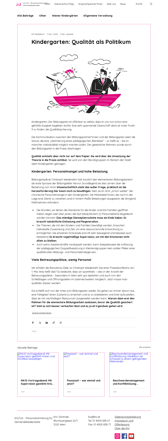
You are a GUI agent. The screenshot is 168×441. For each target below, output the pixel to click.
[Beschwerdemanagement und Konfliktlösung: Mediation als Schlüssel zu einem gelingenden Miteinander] (130, 364)
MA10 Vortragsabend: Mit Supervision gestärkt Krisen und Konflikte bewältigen (38, 382)
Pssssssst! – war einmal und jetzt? (83, 382)
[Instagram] (117, 436)
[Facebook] (124, 436)
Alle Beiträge (25, 15)
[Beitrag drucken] (60, 322)
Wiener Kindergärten (65, 15)
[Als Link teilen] (53, 322)
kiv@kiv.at (94, 416)
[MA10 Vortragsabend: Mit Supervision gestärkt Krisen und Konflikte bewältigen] (37, 364)
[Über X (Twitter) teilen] (39, 322)
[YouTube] (131, 436)
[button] (90, 4)
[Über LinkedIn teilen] (46, 322)
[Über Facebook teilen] (33, 322)
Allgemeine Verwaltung (97, 15)
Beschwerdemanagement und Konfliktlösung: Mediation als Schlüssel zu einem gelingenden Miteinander (129, 382)
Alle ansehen (145, 347)
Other (42, 15)
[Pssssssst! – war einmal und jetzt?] (84, 364)
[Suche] (140, 4)
